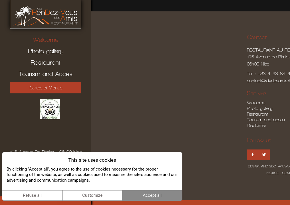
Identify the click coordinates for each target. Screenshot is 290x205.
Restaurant (46, 62)
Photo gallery (46, 51)
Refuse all (32, 195)
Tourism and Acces (45, 74)
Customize (92, 195)
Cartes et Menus (45, 88)
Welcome (46, 39)
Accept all (152, 195)
